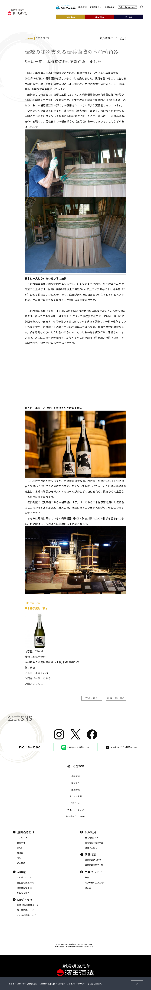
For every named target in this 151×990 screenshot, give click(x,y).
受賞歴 (20, 852)
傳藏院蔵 (88, 854)
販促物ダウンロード (75, 816)
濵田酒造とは (95, 7)
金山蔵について (24, 877)
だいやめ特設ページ (26, 915)
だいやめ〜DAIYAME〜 (95, 882)
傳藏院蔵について (93, 859)
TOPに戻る (91, 698)
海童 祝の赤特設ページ (27, 905)
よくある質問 (75, 796)
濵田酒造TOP (75, 766)
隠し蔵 (88, 887)
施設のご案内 (91, 847)
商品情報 (82, 7)
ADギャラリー (24, 900)
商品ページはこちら (39, 678)
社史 (19, 857)
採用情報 (21, 842)
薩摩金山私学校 (24, 887)
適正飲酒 (21, 862)
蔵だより (75, 783)
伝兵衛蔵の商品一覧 (94, 842)
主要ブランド (91, 872)
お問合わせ (110, 7)
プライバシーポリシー (75, 809)
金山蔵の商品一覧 (25, 882)
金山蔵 (19, 872)
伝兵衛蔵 (88, 832)
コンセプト (22, 837)
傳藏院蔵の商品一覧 (94, 865)
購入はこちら (35, 683)
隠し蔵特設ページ (25, 910)
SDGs (19, 847)
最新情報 (75, 776)
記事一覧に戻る (116, 698)
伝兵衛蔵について (93, 837)
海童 (87, 877)
